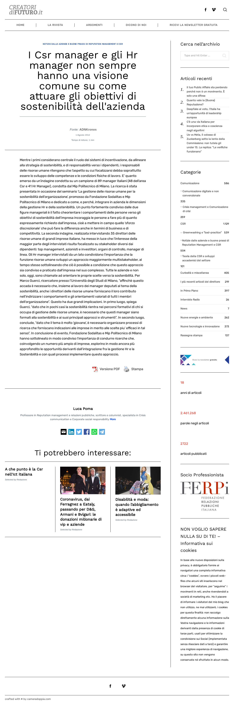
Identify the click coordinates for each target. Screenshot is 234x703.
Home (20, 25)
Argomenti (94, 25)
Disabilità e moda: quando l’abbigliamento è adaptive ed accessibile (133, 506)
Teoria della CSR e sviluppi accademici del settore (198, 258)
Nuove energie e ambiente (196, 317)
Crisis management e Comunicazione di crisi (205, 209)
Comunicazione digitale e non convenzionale (200, 193)
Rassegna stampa (191, 335)
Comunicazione (189, 183)
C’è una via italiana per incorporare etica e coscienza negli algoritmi (204, 126)
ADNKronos (88, 126)
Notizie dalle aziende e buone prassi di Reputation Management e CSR (83, 42)
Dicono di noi (136, 25)
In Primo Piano (189, 290)
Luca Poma (83, 405)
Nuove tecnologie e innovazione (200, 326)
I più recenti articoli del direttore (200, 281)
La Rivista (55, 25)
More (113, 416)
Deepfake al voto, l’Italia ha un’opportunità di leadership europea (204, 113)
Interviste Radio (190, 299)
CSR (183, 223)
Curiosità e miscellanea (194, 272)
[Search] (225, 10)
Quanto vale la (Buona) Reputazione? (201, 102)
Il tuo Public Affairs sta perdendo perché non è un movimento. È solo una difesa (207, 91)
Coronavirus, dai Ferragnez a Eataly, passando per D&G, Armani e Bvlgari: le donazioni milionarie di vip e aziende (80, 508)
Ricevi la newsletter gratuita (194, 25)
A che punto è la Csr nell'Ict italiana (26, 469)
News (183, 308)
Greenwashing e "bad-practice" (202, 232)
